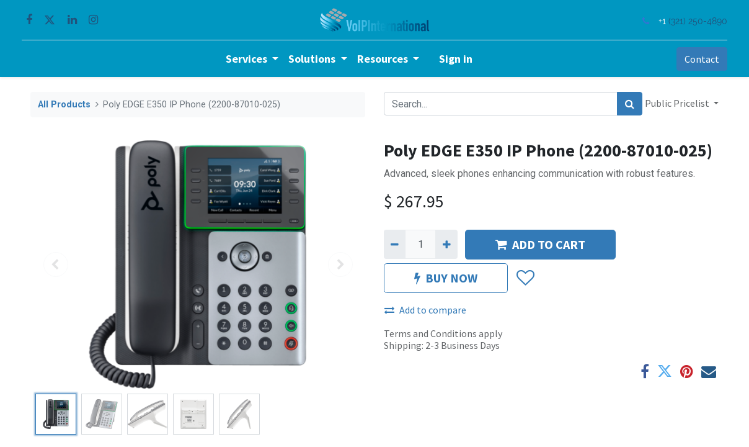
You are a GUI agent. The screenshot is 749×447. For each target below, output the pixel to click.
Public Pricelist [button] (678, 103)
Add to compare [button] (425, 310)
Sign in (455, 59)
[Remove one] (395, 244)
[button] (525, 278)
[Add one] (446, 244)
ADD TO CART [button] (540, 244)
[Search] (629, 103)
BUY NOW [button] (445, 278)
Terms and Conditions (430, 333)
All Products (64, 104)
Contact (693, 59)
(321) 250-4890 (689, 21)
